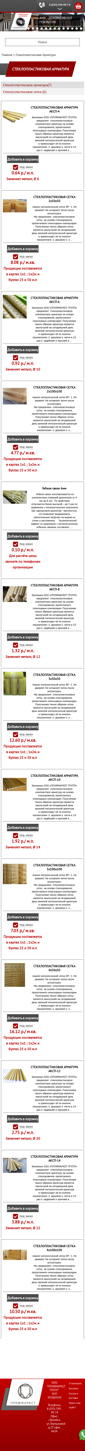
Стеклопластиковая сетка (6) (24, 92)
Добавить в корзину (22, 159)
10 (50, 28)
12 (59, 28)
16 (77, 28)
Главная (7, 55)
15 (72, 28)
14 (68, 28)
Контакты (73, 1388)
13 (63, 28)
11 (55, 28)
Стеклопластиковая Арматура (36, 55)
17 (81, 28)
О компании (75, 1383)
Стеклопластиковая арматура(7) (27, 85)
